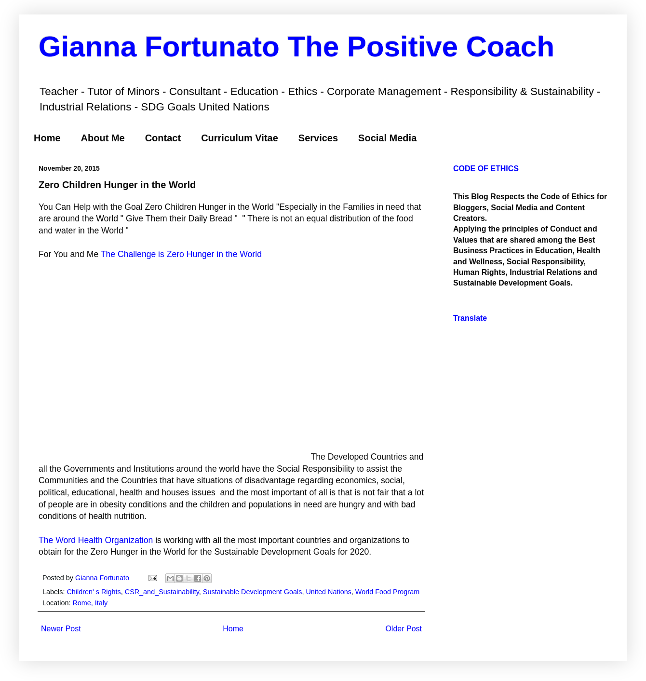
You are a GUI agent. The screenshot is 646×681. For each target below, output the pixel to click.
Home (47, 138)
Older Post (403, 629)
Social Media (387, 138)
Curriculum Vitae (239, 138)
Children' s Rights (94, 592)
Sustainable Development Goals (252, 592)
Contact (163, 138)
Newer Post (61, 629)
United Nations (328, 592)
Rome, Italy (90, 603)
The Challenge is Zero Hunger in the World (181, 254)
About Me (103, 138)
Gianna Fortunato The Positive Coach (296, 46)
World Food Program (387, 592)
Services (318, 138)
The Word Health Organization (96, 540)
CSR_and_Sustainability (162, 592)
